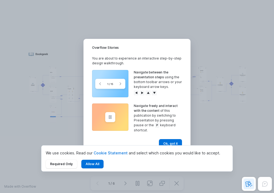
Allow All (92, 164)
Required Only (61, 164)
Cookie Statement (111, 153)
